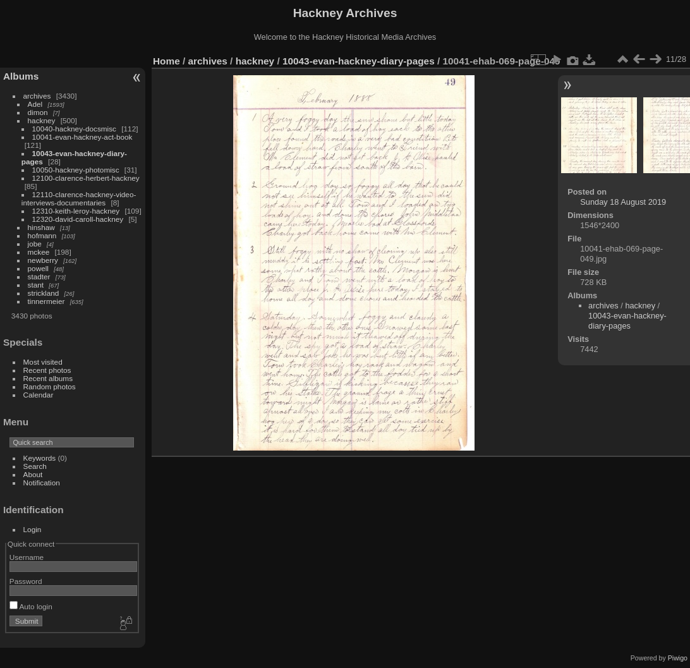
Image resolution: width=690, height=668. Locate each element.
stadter (39, 276)
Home (166, 61)
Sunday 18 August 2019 (623, 202)
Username (26, 557)
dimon (38, 112)
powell (38, 268)
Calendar (38, 395)
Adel (35, 104)
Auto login (30, 606)
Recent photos (47, 370)
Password (25, 581)
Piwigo (677, 658)
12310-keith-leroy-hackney (76, 211)
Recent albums (48, 378)
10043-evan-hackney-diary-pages (358, 61)
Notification (41, 482)
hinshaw (41, 227)
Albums (21, 76)
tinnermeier (46, 301)
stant (36, 285)
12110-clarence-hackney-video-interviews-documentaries (78, 198)
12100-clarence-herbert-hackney (86, 178)
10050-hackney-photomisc (75, 170)
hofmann (42, 235)
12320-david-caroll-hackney (78, 219)
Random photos (49, 386)
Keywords (39, 458)
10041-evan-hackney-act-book (82, 137)
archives (37, 96)
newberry (43, 260)
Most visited (43, 362)
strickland (43, 293)
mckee (39, 252)
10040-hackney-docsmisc (74, 128)
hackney (42, 120)
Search (35, 466)
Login (32, 529)
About (33, 474)
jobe (35, 244)
